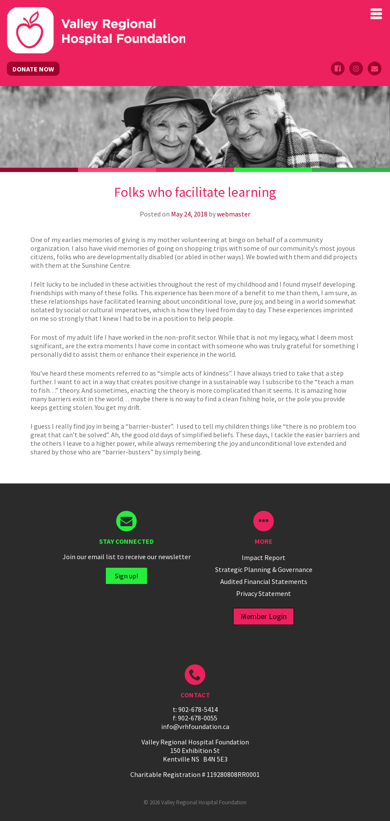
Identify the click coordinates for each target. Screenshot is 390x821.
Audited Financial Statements (263, 581)
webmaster (233, 214)
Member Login (263, 616)
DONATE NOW (33, 69)
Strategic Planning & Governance (263, 569)
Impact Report (263, 557)
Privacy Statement (263, 593)
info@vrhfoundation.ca (195, 726)
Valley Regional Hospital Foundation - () (96, 15)
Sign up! (126, 576)
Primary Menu (376, 14)
